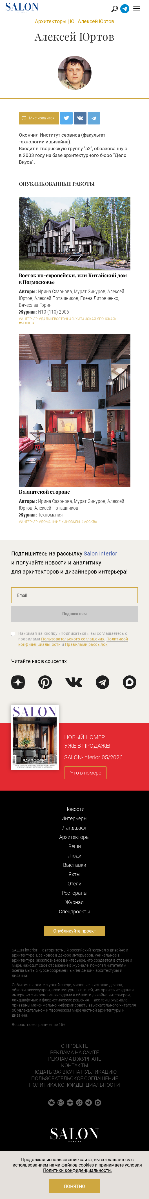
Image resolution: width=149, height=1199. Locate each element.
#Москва (27, 323)
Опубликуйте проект (74, 931)
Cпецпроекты (74, 911)
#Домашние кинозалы (59, 522)
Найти (115, 9)
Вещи (74, 846)
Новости (74, 809)
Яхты (74, 874)
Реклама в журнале (74, 1059)
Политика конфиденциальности (74, 1085)
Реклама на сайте (74, 1052)
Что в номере (85, 773)
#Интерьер (28, 319)
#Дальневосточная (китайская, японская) (77, 319)
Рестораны (75, 893)
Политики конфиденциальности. (77, 1170)
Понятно (74, 1186)
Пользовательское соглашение (74, 1078)
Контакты (74, 1065)
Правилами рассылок (86, 644)
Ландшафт (74, 828)
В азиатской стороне (44, 491)
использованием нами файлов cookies (53, 1165)
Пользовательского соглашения (72, 639)
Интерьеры (74, 818)
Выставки (74, 865)
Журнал (74, 902)
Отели (74, 884)
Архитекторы (50, 21)
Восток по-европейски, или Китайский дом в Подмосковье (73, 278)
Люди (74, 856)
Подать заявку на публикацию (74, 1072)
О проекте (74, 1046)
